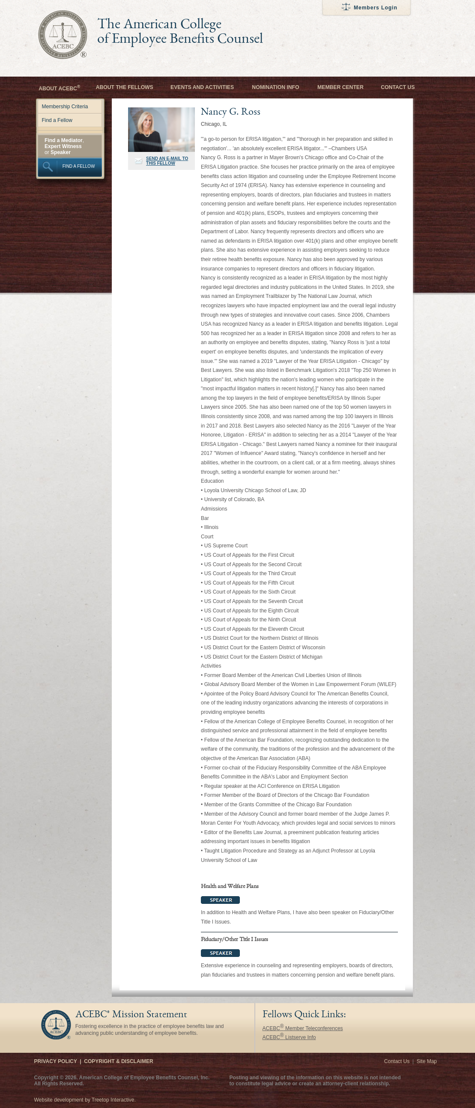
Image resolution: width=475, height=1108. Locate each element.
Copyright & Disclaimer (118, 1061)
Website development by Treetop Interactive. (85, 1100)
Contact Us (398, 87)
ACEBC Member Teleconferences (303, 1028)
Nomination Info (275, 87)
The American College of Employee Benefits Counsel (180, 32)
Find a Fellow (57, 120)
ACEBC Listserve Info (289, 1037)
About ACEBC (59, 88)
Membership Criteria (65, 107)
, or (64, 146)
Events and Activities (202, 87)
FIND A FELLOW (79, 166)
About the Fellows (124, 87)
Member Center (340, 87)
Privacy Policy (55, 1061)
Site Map (427, 1061)
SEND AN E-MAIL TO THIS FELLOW (167, 161)
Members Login (375, 8)
